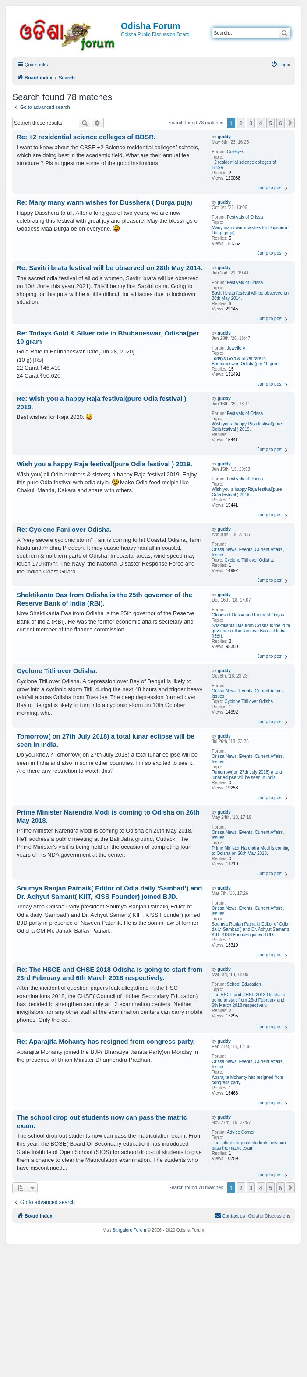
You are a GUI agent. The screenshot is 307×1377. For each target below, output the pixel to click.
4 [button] (260, 123)
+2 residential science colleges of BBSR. (244, 165)
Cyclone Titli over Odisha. (249, 560)
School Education (244, 984)
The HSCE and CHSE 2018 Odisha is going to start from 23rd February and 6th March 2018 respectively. (248, 1000)
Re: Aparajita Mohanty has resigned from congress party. (106, 1041)
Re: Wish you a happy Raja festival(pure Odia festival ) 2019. (101, 403)
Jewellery (236, 348)
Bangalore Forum (129, 1230)
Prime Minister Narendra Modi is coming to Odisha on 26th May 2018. (251, 851)
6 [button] (280, 123)
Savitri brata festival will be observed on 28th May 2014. (250, 296)
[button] (290, 123)
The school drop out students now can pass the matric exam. (249, 1145)
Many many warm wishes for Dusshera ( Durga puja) (251, 230)
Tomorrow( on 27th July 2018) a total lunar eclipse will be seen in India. (247, 775)
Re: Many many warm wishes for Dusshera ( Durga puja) (104, 202)
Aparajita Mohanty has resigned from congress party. (247, 1080)
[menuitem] (280, 64)
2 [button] (241, 123)
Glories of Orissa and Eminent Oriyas (248, 615)
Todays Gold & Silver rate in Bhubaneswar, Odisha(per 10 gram (246, 361)
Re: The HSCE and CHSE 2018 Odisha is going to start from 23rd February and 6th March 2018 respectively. (109, 973)
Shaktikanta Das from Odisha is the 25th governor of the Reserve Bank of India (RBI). (251, 630)
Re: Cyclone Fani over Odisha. (64, 529)
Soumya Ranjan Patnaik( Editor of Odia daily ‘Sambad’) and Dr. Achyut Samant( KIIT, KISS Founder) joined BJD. (250, 929)
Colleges (235, 151)
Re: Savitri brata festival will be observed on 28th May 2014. (109, 267)
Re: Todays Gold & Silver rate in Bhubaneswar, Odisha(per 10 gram (108, 337)
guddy (224, 136)
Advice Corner (240, 1132)
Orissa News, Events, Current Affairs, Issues (248, 552)
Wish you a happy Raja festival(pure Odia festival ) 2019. (247, 427)
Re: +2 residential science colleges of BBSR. (86, 137)
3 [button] (250, 123)
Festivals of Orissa (245, 217)
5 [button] (270, 123)
